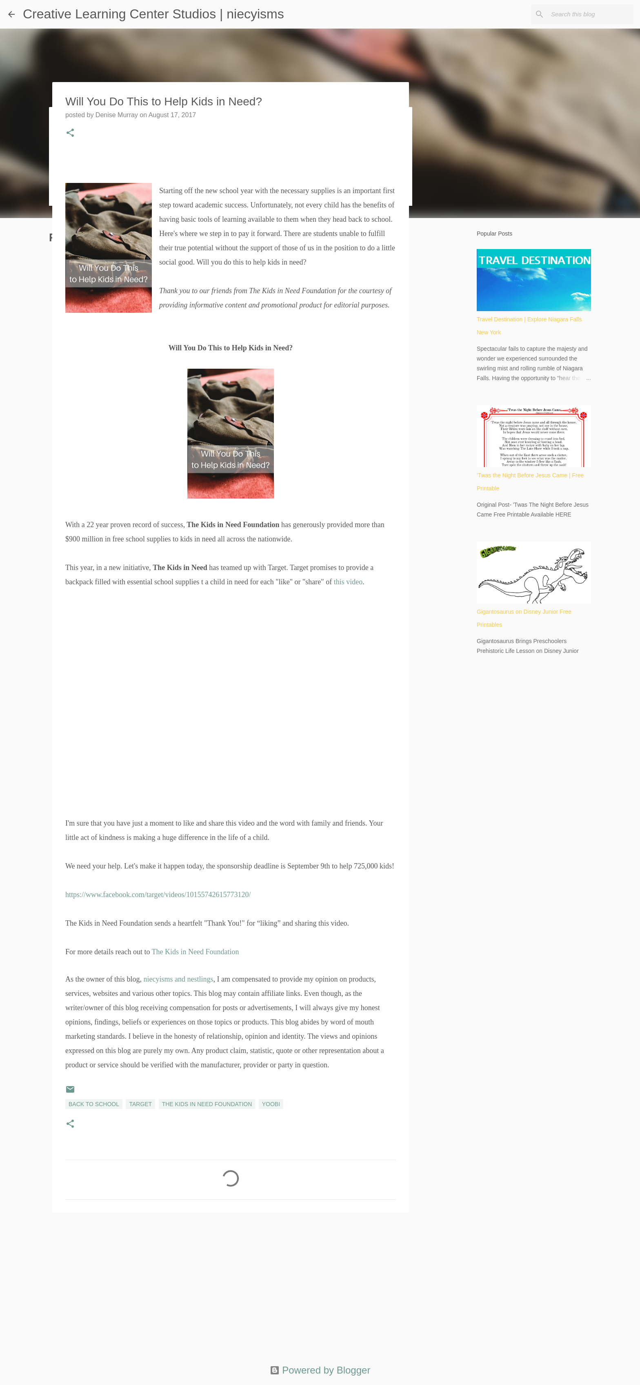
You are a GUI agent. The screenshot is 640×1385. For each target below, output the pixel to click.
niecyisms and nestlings (178, 979)
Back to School (94, 1104)
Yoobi (271, 1104)
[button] (70, 133)
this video (348, 582)
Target (140, 1104)
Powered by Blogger (320, 1370)
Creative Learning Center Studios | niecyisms (153, 14)
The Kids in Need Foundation (195, 952)
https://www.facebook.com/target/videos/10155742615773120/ (158, 895)
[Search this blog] (590, 14)
